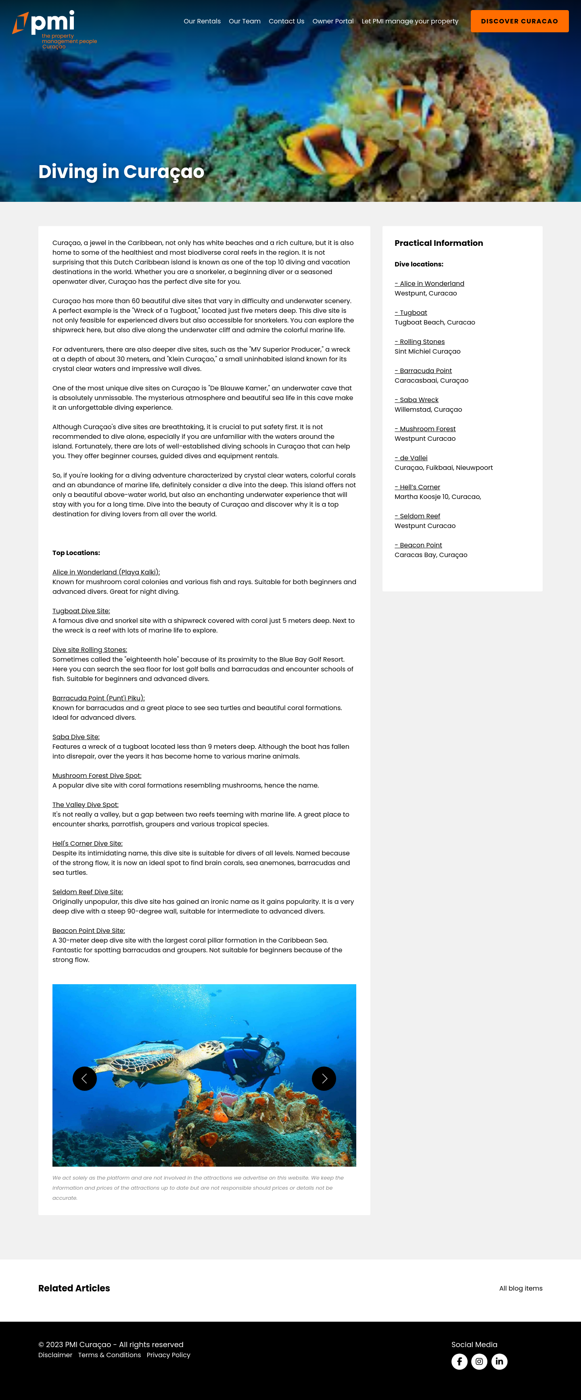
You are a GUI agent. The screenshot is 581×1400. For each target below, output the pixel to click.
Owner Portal (333, 21)
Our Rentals (202, 21)
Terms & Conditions (109, 1355)
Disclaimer (55, 1355)
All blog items (521, 1288)
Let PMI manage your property (410, 21)
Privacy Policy (168, 1355)
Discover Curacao (519, 21)
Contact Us (286, 21)
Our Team (245, 21)
